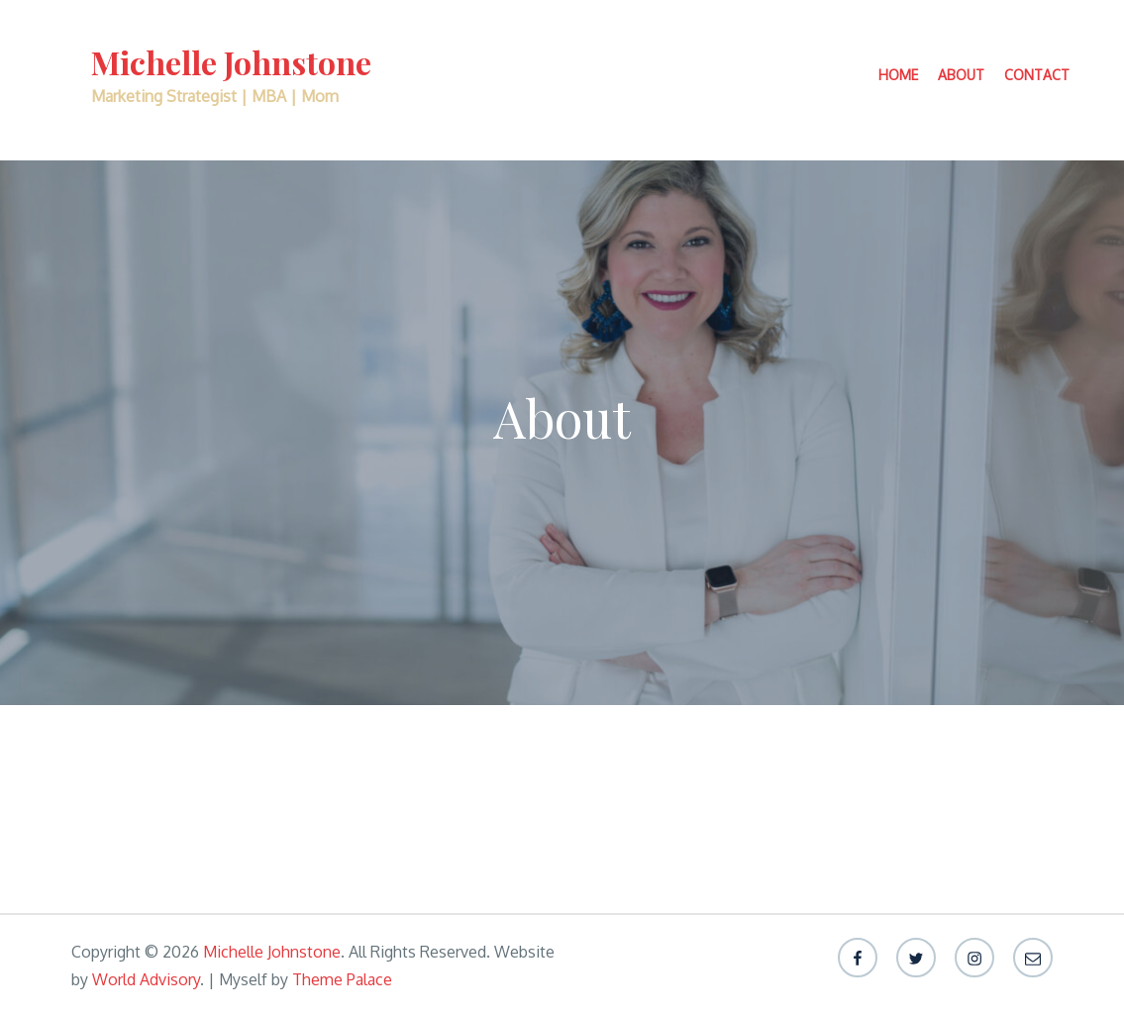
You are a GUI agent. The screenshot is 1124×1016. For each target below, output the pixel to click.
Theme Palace (342, 979)
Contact (1037, 74)
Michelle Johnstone (231, 62)
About (961, 74)
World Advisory (146, 979)
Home (898, 74)
